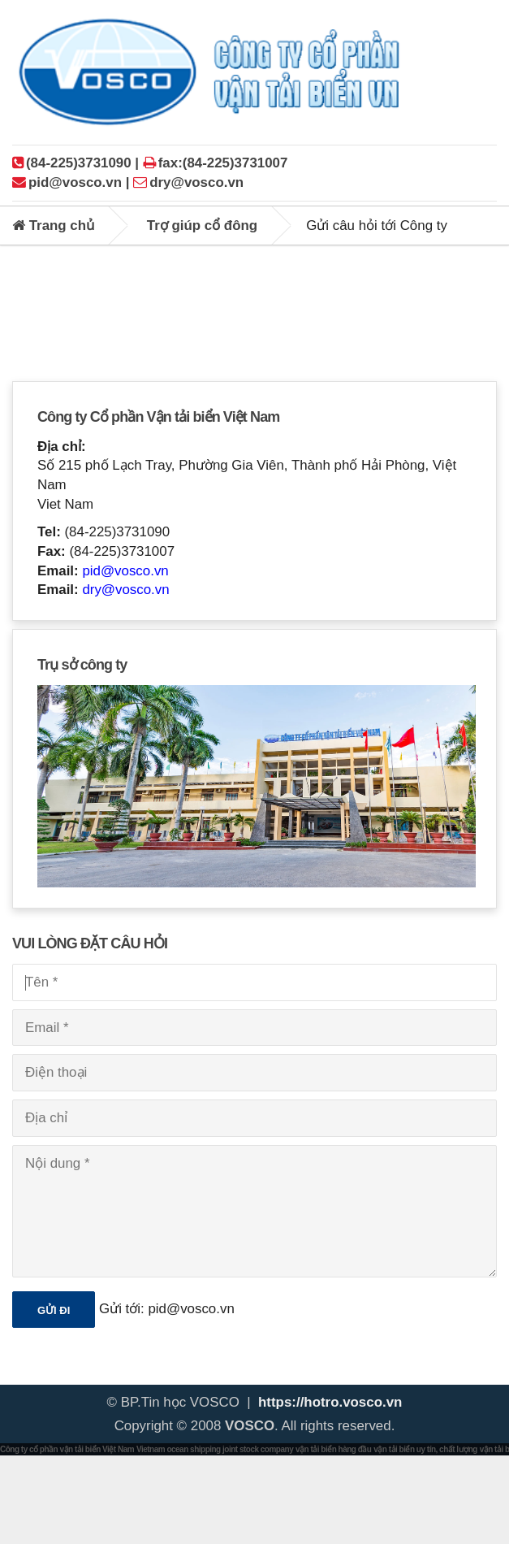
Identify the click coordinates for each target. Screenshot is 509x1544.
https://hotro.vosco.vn (330, 1402)
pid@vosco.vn (125, 571)
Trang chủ (53, 225)
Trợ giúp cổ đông (202, 225)
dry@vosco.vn (125, 589)
